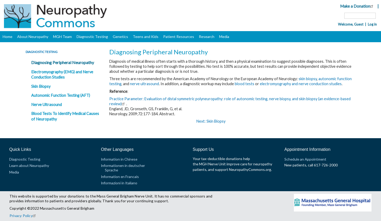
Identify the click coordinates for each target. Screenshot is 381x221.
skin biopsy (308, 78)
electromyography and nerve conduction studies (301, 83)
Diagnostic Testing (92, 36)
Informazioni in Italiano (119, 183)
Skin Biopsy (40, 86)
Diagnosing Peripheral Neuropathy (62, 62)
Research (206, 36)
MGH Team (62, 36)
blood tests (244, 83)
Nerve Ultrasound (46, 104)
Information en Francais (120, 176)
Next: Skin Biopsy (210, 121)
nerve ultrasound (144, 83)
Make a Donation (357, 6)
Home (7, 36)
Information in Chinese (119, 159)
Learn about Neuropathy (29, 165)
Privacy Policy (23, 215)
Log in (372, 24)
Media (224, 36)
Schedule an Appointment (305, 159)
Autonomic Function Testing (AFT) (60, 95)
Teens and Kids (145, 36)
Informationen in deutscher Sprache (123, 167)
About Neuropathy (32, 36)
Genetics (120, 36)
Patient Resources (178, 36)
